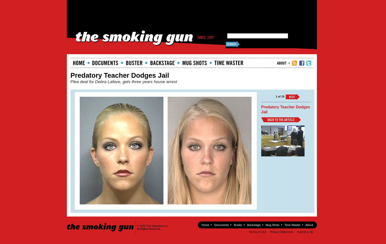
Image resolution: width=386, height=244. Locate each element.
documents (105, 63)
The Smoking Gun (100, 222)
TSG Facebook (301, 63)
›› (293, 97)
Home (79, 63)
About (281, 63)
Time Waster (228, 63)
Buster (134, 63)
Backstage (162, 63)
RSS (294, 63)
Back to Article (281, 119)
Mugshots (194, 63)
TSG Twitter (308, 63)
